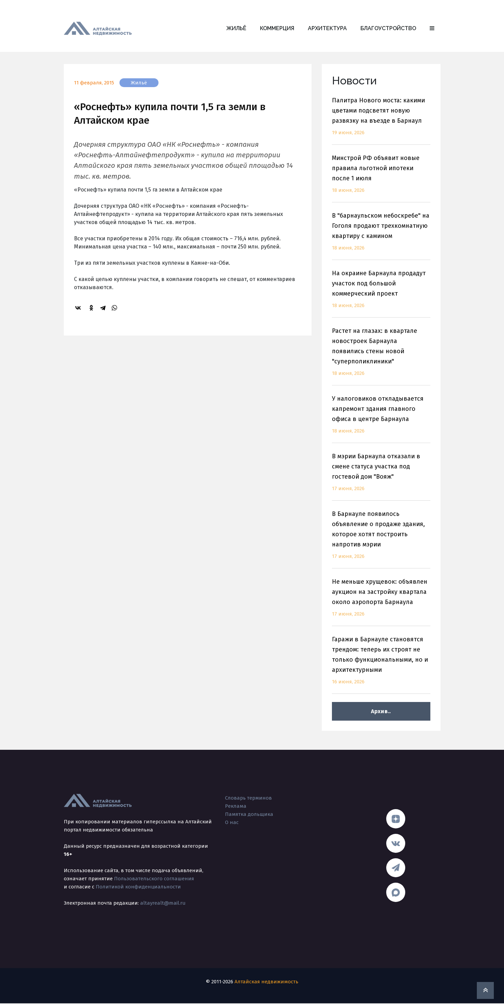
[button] (432, 28)
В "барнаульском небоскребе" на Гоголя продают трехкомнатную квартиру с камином (381, 236)
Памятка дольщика (249, 814)
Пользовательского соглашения (154, 879)
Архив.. (381, 711)
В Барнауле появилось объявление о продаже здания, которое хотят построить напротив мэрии (381, 539)
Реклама (235, 806)
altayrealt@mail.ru (163, 903)
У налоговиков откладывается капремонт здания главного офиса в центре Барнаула (381, 419)
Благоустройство (388, 28)
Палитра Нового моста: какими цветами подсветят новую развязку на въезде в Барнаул (381, 120)
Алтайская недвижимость (266, 982)
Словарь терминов (248, 798)
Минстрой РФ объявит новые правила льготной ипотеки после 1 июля (381, 178)
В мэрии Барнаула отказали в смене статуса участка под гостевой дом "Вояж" (381, 476)
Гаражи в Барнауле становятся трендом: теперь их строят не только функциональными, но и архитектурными (381, 665)
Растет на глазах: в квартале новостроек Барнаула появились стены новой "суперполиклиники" (381, 356)
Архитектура (327, 28)
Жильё (236, 28)
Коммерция (277, 28)
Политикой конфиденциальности (138, 887)
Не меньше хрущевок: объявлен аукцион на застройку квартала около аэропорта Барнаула (381, 602)
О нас (232, 822)
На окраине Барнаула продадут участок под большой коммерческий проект (381, 293)
